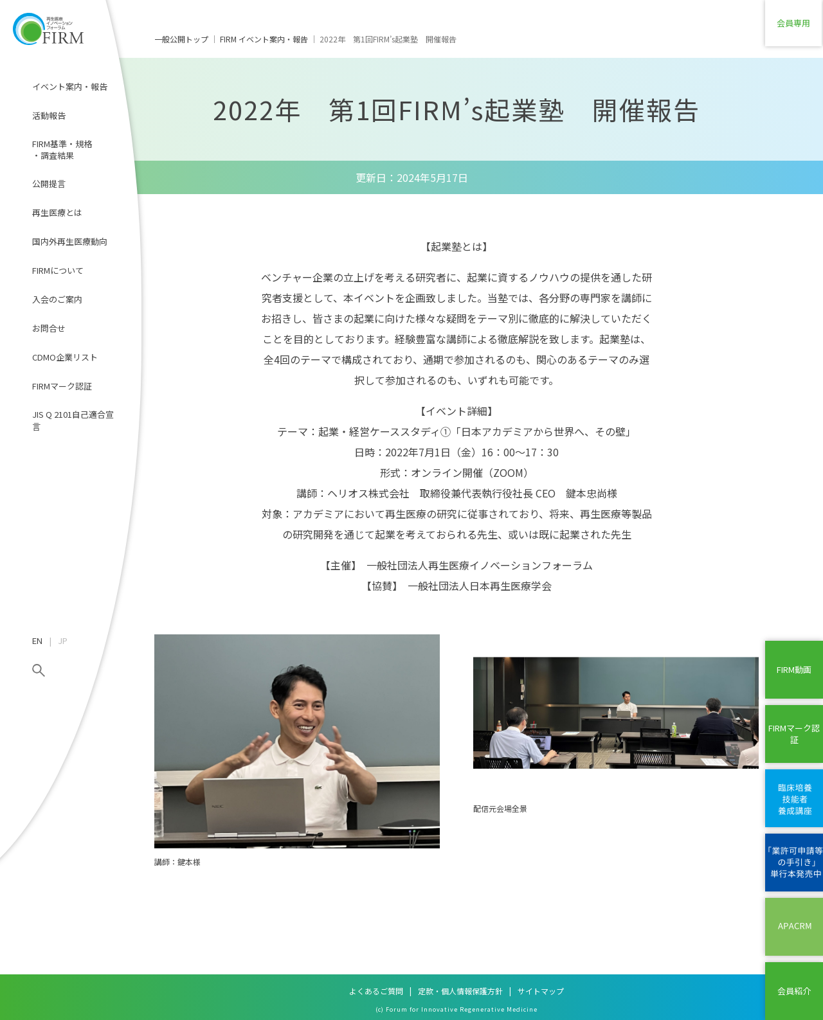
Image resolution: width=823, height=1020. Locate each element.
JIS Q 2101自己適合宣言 (73, 420)
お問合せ (49, 328)
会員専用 (794, 28)
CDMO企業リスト (65, 357)
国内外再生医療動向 (69, 241)
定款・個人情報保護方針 (460, 990)
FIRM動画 (794, 669)
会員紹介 (794, 991)
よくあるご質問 (376, 990)
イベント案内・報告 (69, 86)
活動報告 (49, 115)
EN (37, 641)
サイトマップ (541, 990)
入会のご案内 (57, 299)
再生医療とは (57, 212)
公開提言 (49, 183)
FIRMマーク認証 (62, 386)
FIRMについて (58, 270)
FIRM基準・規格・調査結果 (62, 149)
